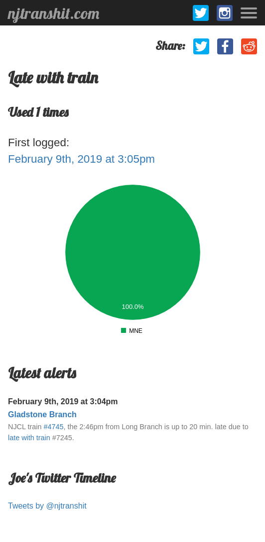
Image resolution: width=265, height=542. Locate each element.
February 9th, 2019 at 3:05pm (81, 159)
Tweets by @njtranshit (47, 506)
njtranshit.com (53, 13)
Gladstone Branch (42, 414)
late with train (29, 438)
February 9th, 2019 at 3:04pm (63, 401)
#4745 (53, 427)
